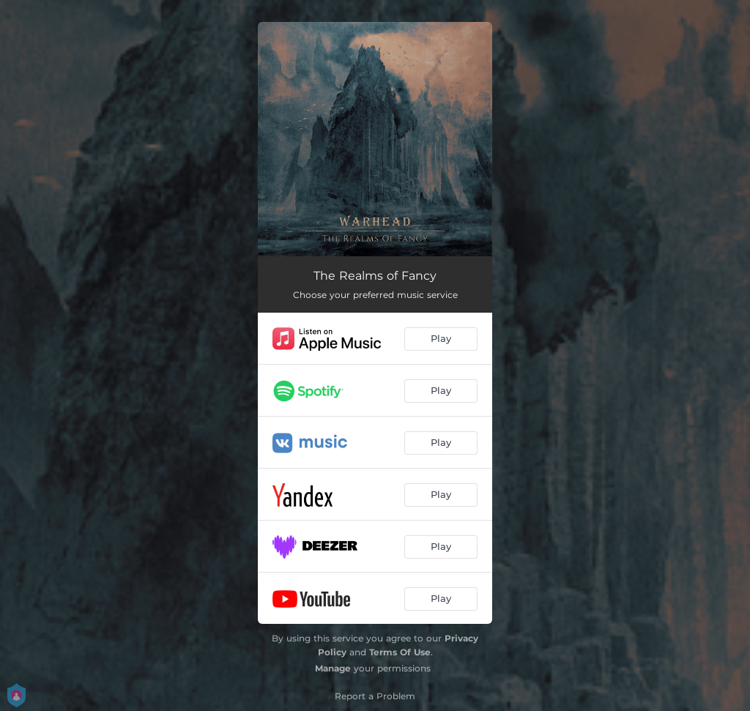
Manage (333, 668)
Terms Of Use (400, 652)
